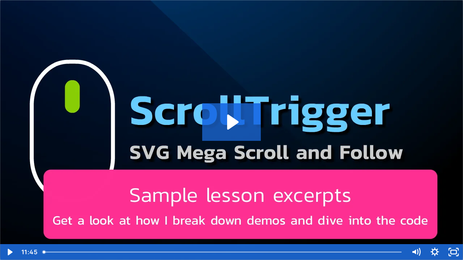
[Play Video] (9, 252)
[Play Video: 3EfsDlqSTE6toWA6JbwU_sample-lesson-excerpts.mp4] (231, 122)
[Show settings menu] (434, 252)
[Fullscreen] (453, 252)
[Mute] (416, 252)
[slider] (223, 252)
